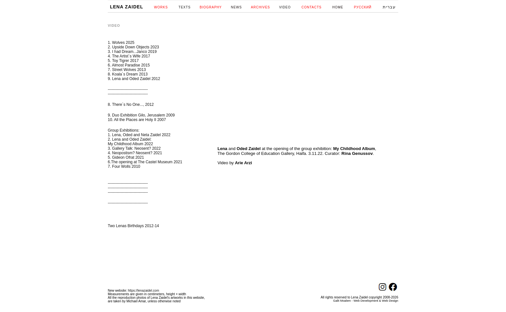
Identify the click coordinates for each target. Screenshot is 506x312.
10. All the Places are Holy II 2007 (137, 119)
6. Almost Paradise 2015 (129, 65)
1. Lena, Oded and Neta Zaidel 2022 (139, 135)
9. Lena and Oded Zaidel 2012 (134, 78)
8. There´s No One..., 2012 (131, 104)
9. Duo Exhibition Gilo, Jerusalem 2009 (141, 115)
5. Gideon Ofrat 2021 (126, 157)
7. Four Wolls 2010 (124, 166)
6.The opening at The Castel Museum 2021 (145, 162)
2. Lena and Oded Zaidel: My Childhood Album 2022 (130, 141)
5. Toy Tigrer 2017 (123, 60)
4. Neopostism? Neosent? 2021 (135, 153)
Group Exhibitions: (123, 130)
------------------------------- (128, 89)
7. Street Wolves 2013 (127, 69)
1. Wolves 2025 (121, 42)
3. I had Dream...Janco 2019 (132, 51)
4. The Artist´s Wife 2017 (129, 56)
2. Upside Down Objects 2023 (133, 47)
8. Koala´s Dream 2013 (127, 74)
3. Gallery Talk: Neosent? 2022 (134, 148)
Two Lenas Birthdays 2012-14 (133, 226)
